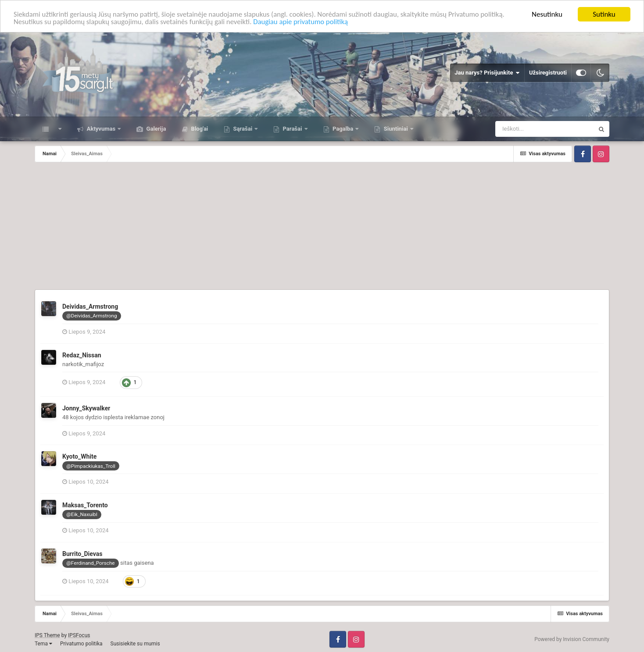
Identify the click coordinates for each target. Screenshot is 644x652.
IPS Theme (47, 635)
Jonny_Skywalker (86, 408)
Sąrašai (243, 128)
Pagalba (343, 128)
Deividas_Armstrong (90, 306)
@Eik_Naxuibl (81, 514)
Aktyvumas (101, 128)
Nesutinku (547, 14)
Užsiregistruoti (548, 72)
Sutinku (604, 14)
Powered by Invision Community (571, 639)
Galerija (155, 128)
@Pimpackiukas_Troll (90, 466)
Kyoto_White (79, 456)
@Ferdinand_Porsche (90, 563)
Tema (43, 644)
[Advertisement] (322, 228)
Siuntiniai (395, 128)
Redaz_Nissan (81, 355)
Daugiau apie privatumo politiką (306, 22)
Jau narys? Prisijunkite (487, 73)
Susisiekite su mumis (135, 644)
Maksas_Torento (85, 505)
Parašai (292, 128)
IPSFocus (79, 635)
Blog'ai (199, 128)
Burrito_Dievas (82, 553)
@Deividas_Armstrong (91, 316)
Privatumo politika (81, 644)
